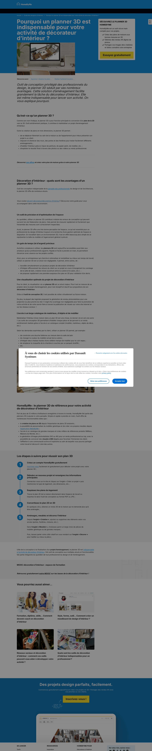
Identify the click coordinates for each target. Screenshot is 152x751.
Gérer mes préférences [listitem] (98, 381)
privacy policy (106, 373)
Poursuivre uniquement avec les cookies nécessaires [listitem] (111, 353)
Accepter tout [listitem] (120, 381)
